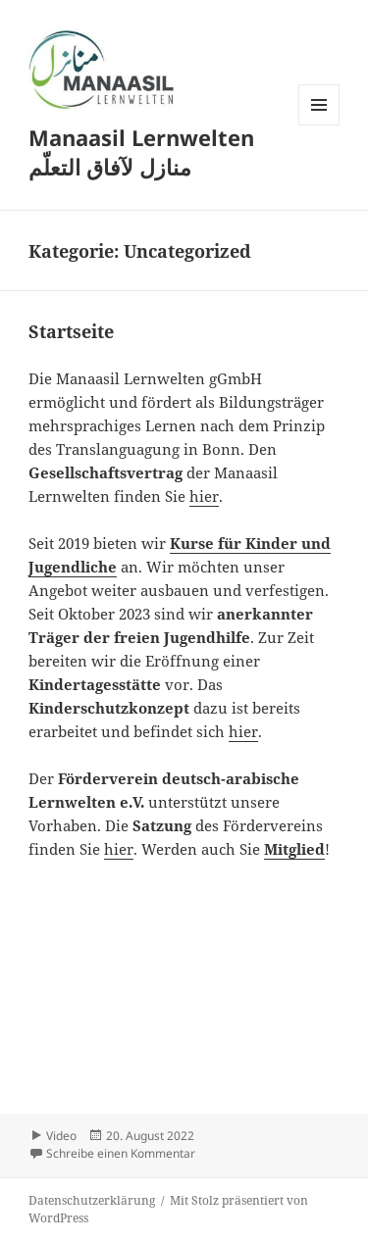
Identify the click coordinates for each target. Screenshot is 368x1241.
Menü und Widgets (319, 124)
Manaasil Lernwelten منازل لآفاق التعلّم (141, 152)
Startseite (71, 331)
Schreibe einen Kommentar (120, 1153)
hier (204, 496)
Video (61, 1135)
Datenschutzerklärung (91, 1200)
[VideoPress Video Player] (184, 973)
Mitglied (294, 849)
